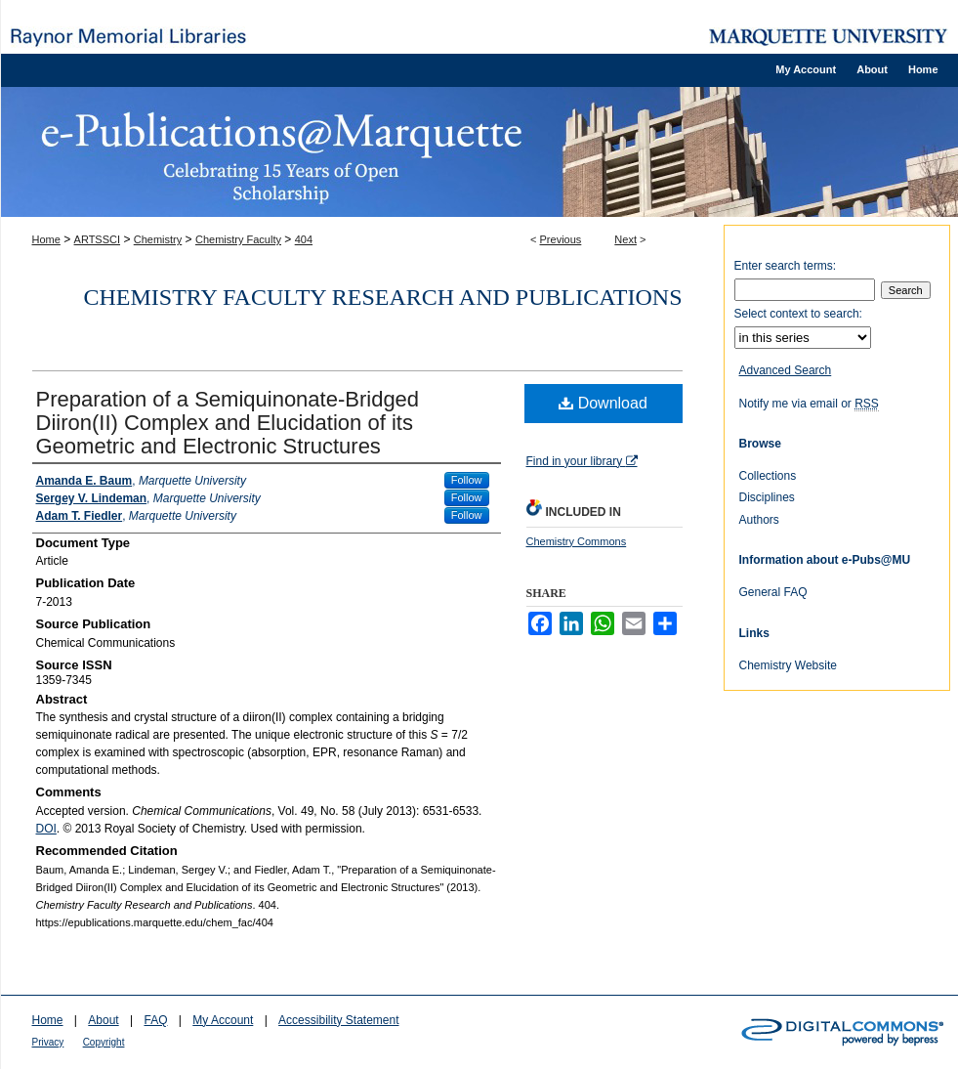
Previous (561, 239)
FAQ (155, 1020)
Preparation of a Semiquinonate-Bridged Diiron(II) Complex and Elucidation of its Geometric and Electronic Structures (228, 422)
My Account (222, 1020)
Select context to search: (798, 314)
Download (603, 403)
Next (625, 239)
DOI (46, 828)
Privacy (48, 1042)
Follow (466, 480)
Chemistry (158, 239)
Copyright (104, 1042)
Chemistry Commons (576, 541)
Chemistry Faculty (238, 239)
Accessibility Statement (338, 1020)
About (103, 1020)
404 (303, 239)
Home (46, 239)
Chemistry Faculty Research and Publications (383, 297)
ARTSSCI (97, 239)
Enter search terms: (785, 266)
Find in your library (582, 461)
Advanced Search (785, 370)
